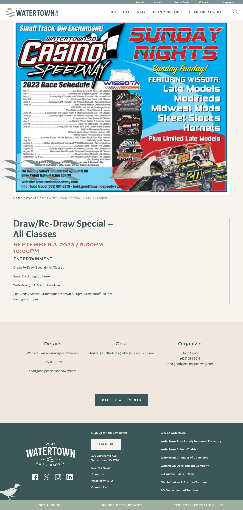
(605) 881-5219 (190, 359)
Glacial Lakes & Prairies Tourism (184, 482)
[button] (113, 12)
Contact (203, 2)
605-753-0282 (100, 468)
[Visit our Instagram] (58, 476)
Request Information (194, 505)
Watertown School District (179, 449)
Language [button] (227, 2)
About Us (159, 2)
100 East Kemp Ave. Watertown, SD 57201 (106, 458)
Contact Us (99, 487)
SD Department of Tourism (179, 490)
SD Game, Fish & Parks (177, 474)
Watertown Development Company (185, 465)
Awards (139, 2)
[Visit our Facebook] (35, 476)
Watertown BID (102, 481)
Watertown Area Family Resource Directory (191, 441)
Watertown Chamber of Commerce (184, 457)
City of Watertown (173, 433)
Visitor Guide (181, 2)
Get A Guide (49, 505)
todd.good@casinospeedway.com (190, 364)
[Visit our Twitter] (46, 476)
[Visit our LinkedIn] (69, 476)
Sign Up (106, 444)
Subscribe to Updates (122, 505)
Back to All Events (121, 400)
